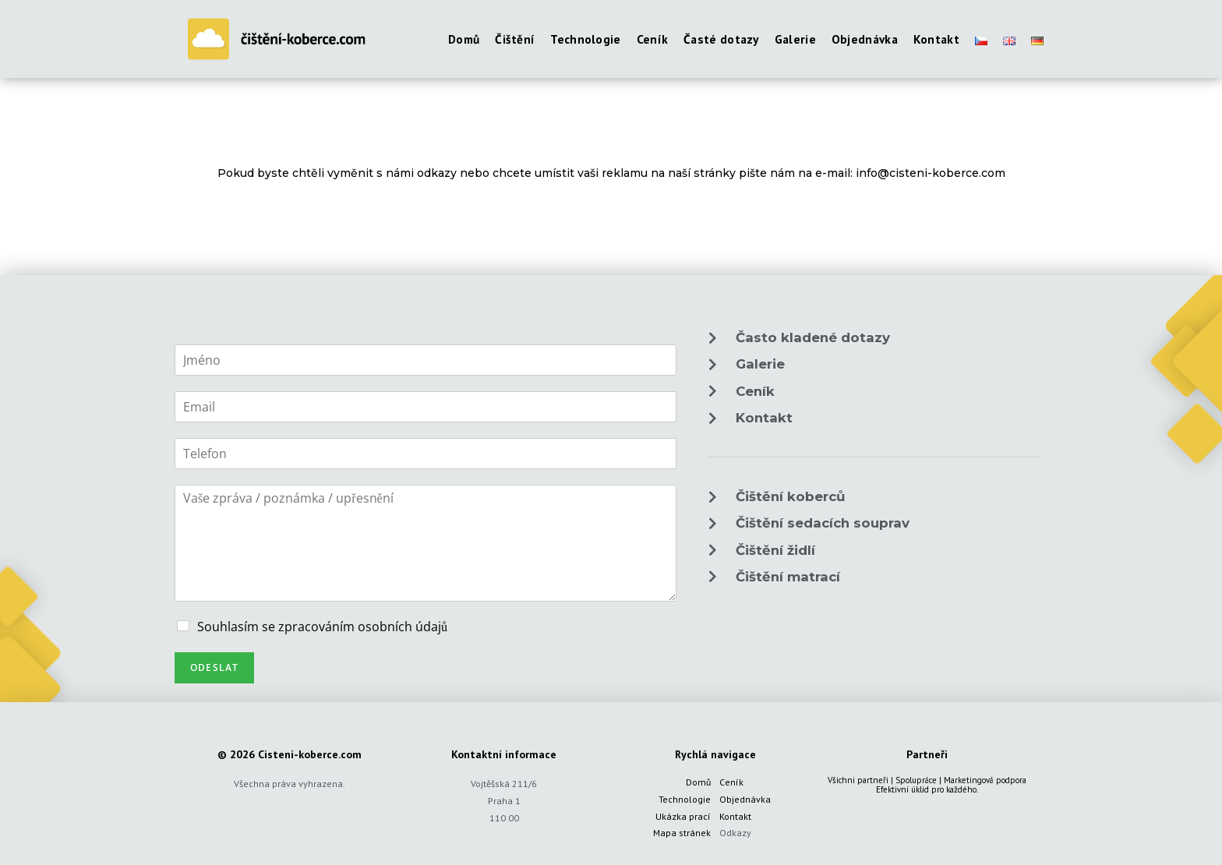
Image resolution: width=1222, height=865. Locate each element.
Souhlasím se (322, 626)
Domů (698, 782)
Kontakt (735, 816)
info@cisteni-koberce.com (930, 173)
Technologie (685, 799)
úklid (920, 789)
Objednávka (745, 799)
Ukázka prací (683, 816)
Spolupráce (916, 780)
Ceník (731, 782)
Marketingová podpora (985, 780)
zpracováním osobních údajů (362, 626)
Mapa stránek (682, 833)
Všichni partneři (858, 780)
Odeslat (214, 667)
